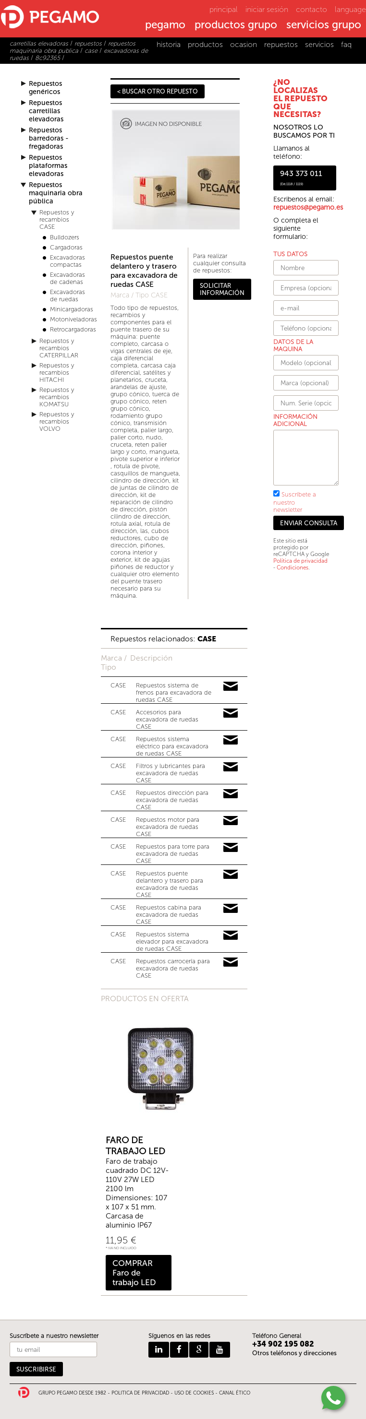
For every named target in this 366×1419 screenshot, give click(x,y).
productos (205, 44)
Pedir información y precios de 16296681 (230, 874)
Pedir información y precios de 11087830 (230, 767)
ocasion (243, 44)
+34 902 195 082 (283, 1343)
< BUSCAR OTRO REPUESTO (157, 91)
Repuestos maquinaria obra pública (56, 193)
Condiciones (292, 567)
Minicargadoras (71, 309)
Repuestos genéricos (45, 88)
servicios (319, 44)
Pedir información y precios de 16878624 (230, 821)
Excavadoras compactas (67, 261)
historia (169, 44)
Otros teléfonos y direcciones (294, 1353)
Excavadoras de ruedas (67, 295)
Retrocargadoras (73, 329)
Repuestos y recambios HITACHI (56, 372)
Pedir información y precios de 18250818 (230, 740)
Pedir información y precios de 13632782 (230, 908)
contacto (311, 9)
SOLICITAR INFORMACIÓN (222, 289)
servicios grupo (323, 25)
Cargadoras (66, 247)
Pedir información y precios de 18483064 (230, 686)
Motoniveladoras (73, 319)
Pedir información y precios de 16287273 (230, 713)
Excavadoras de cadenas (67, 278)
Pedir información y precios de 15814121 (230, 962)
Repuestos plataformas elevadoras (48, 166)
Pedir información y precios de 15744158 (230, 935)
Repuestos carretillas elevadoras (46, 111)
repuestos (281, 44)
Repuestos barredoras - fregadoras (49, 138)
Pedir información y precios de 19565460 (230, 847)
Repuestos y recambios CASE (56, 219)
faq (346, 44)
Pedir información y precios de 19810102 (230, 794)
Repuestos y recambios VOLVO (56, 421)
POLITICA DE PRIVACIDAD (140, 1393)
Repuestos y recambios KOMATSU (56, 397)
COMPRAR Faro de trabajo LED (134, 1272)
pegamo (165, 25)
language (350, 9)
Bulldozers (64, 237)
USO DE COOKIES (194, 1393)
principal (223, 9)
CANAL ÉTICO (234, 1393)
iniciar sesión (266, 9)
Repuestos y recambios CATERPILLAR (58, 348)
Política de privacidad (300, 560)
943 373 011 (301, 177)
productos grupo (236, 25)
